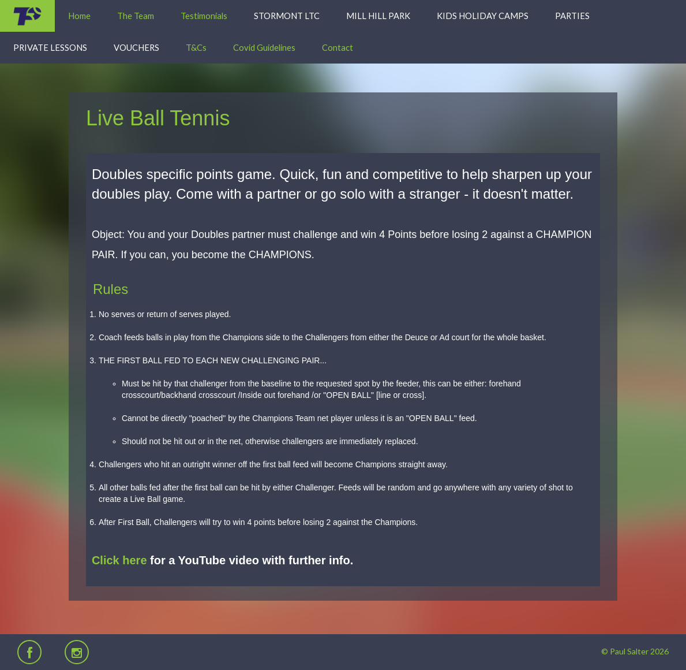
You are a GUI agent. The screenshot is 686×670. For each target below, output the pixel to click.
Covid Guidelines (264, 47)
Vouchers (136, 47)
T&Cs (196, 47)
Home (79, 15)
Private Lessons (50, 47)
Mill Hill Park (378, 15)
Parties (572, 15)
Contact (337, 47)
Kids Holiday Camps (482, 15)
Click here (119, 560)
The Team (135, 15)
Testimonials (204, 15)
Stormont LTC (287, 15)
